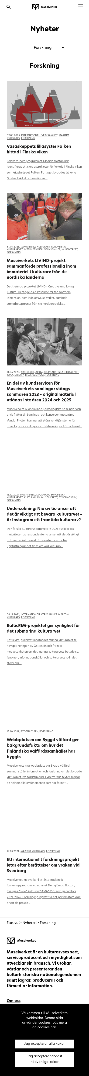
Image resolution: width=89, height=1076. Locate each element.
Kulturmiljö (32, 498)
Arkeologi (27, 372)
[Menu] (80, 7)
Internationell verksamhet (39, 135)
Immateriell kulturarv (35, 247)
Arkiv (38, 372)
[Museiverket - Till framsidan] (44, 7)
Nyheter (29, 923)
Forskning (28, 138)
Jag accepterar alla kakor (44, 1044)
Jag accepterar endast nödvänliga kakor (44, 1059)
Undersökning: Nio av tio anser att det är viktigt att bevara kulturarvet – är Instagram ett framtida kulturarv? (44, 514)
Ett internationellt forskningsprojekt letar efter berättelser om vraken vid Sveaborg (43, 865)
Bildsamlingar (34, 375)
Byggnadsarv (67, 498)
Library (19, 375)
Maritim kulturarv (33, 851)
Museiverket (70, 250)
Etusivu (12, 923)
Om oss (14, 1001)
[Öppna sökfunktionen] (8, 7)
